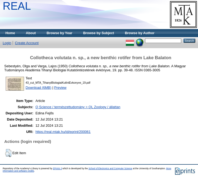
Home (10, 33)
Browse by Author (140, 33)
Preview (60, 88)
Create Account (27, 43)
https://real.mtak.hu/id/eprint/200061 (62, 132)
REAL (17, 6)
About (31, 33)
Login (7, 43)
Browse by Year (59, 33)
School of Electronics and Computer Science (110, 168)
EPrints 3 (57, 168)
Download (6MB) (38, 88)
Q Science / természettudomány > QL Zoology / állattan (77, 107)
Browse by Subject (98, 33)
